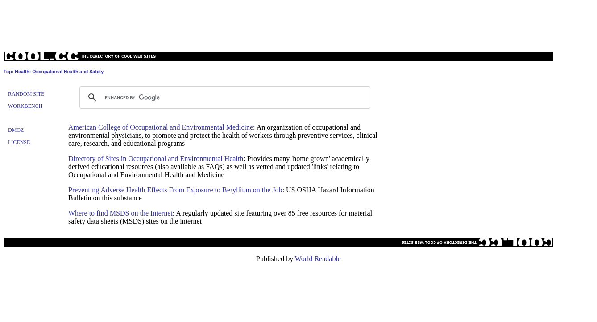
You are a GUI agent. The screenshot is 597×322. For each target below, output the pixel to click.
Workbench (25, 106)
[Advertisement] (298, 24)
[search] (223, 97)
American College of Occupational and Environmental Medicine (160, 127)
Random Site (26, 94)
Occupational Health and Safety (68, 71)
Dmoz (16, 130)
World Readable (318, 259)
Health (22, 71)
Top (8, 71)
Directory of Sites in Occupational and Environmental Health (155, 158)
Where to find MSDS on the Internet (120, 213)
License (19, 142)
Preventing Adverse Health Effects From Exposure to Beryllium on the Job (175, 190)
